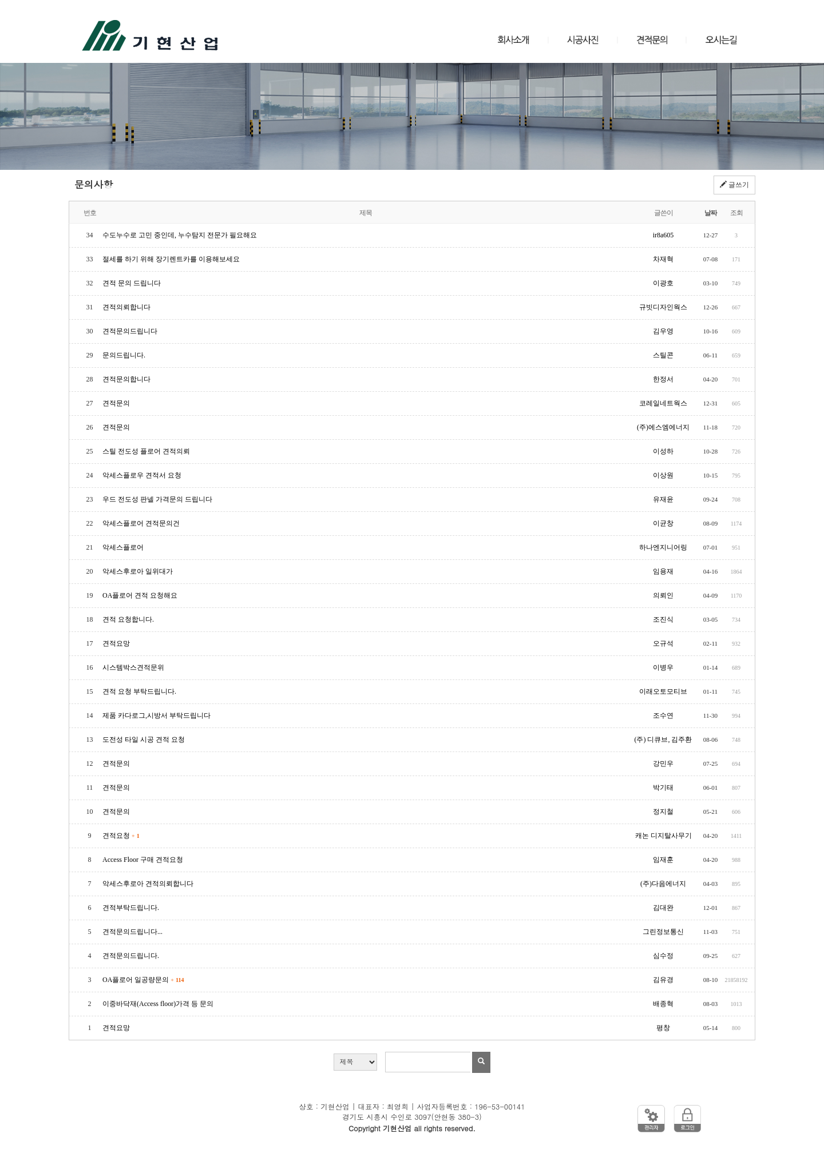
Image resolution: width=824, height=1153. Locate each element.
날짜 (710, 213)
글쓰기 (734, 185)
